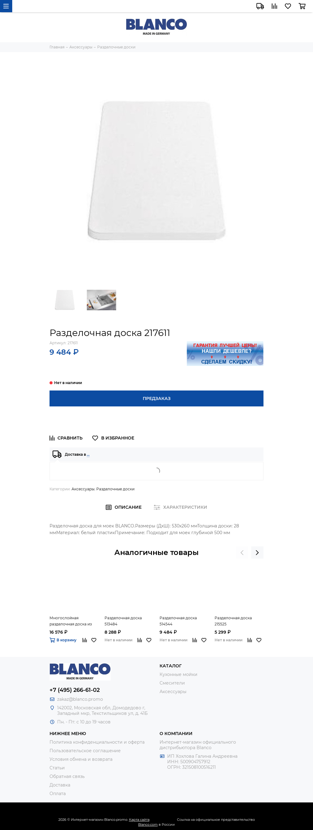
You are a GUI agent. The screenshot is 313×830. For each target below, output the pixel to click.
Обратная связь (67, 776)
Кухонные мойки (178, 674)
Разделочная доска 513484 (123, 621)
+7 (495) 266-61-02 (75, 690)
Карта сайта (139, 819)
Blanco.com (148, 824)
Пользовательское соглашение (85, 750)
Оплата (58, 793)
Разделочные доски (115, 489)
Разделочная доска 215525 (233, 621)
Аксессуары (83, 489)
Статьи (57, 768)
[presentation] (242, 552)
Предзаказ (157, 398)
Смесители (172, 683)
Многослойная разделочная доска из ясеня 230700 (71, 621)
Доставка (60, 785)
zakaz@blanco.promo (80, 699)
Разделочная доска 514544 (178, 621)
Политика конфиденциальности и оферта (97, 742)
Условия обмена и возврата (81, 759)
